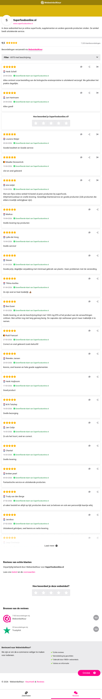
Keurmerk (30, 682)
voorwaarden (29, 572)
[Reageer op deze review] (81, 67)
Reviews (40, 682)
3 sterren (54, 123)
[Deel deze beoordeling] (89, 67)
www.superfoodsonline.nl (23, 24)
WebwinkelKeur (35, 49)
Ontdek (89, 673)
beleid (14, 572)
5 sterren (69, 123)
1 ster (39, 123)
